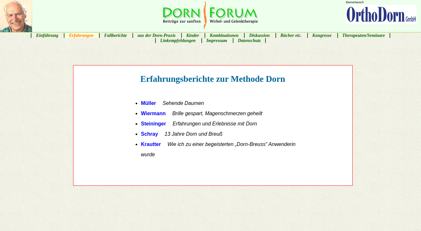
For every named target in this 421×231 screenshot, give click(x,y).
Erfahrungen (81, 35)
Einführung (47, 35)
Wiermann (201, 113)
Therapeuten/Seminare (363, 35)
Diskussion (259, 35)
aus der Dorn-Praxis (156, 35)
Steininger (199, 123)
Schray (181, 134)
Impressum (216, 40)
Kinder (192, 35)
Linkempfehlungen (178, 40)
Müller (172, 103)
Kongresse (322, 35)
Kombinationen (224, 35)
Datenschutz (249, 40)
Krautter (218, 149)
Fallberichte (115, 35)
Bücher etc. (291, 35)
